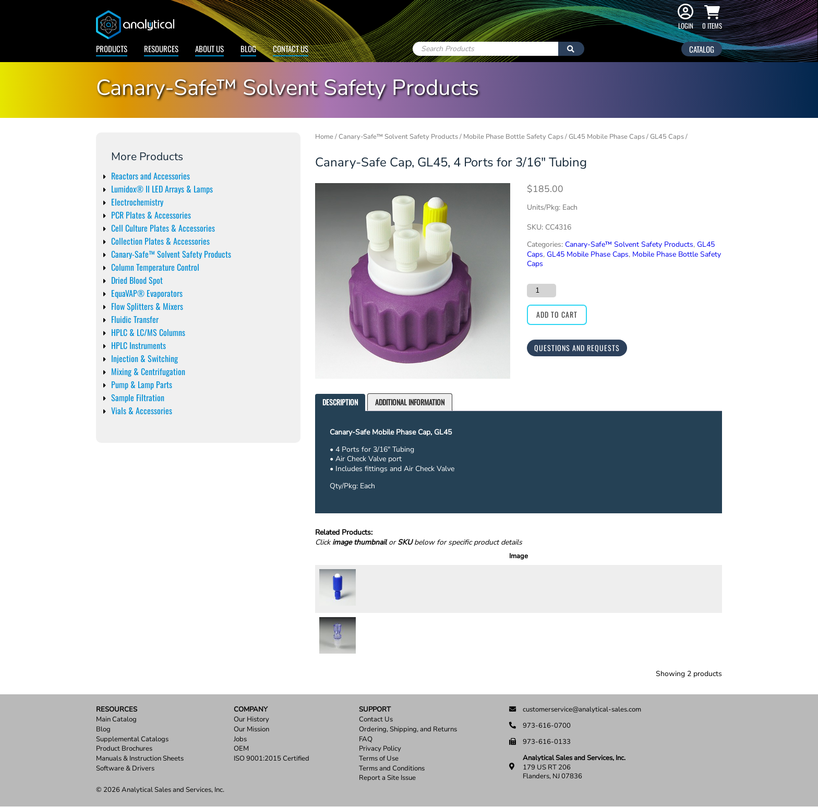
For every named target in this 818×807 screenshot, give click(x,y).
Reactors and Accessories (150, 176)
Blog (248, 48)
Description (340, 401)
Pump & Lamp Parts (141, 384)
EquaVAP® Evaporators (147, 293)
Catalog (701, 49)
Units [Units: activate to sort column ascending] (605, 556)
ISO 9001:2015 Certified (271, 758)
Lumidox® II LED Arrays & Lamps (162, 189)
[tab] (340, 402)
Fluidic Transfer (135, 319)
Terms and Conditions (392, 768)
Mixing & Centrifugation (148, 371)
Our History (251, 719)
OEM (241, 748)
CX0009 (379, 636)
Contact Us (290, 48)
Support (375, 709)
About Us (209, 48)
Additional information (409, 401)
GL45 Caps (667, 136)
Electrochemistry (137, 202)
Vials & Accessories (141, 410)
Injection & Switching (144, 358)
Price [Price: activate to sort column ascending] (634, 556)
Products (111, 48)
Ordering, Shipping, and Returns (408, 729)
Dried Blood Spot (137, 280)
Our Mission (251, 729)
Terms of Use (379, 758)
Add (700, 588)
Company (251, 709)
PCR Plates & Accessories (151, 215)
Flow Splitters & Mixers (147, 306)
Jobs (240, 739)
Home (324, 136)
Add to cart (557, 314)
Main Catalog (116, 719)
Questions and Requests (577, 347)
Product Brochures (124, 748)
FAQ (365, 739)
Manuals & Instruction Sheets (140, 758)
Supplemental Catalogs (132, 739)
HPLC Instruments (138, 345)
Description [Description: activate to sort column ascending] (495, 556)
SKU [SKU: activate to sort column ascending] (380, 556)
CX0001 (379, 588)
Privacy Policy (380, 748)
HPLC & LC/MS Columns (148, 332)
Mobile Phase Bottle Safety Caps (513, 136)
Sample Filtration (137, 397)
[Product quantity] (541, 290)
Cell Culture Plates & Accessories (163, 228)
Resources (161, 48)
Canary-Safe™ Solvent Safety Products (171, 254)
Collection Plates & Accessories (160, 241)
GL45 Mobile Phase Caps (607, 136)
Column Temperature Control (155, 267)
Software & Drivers (125, 768)
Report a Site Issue (387, 778)
